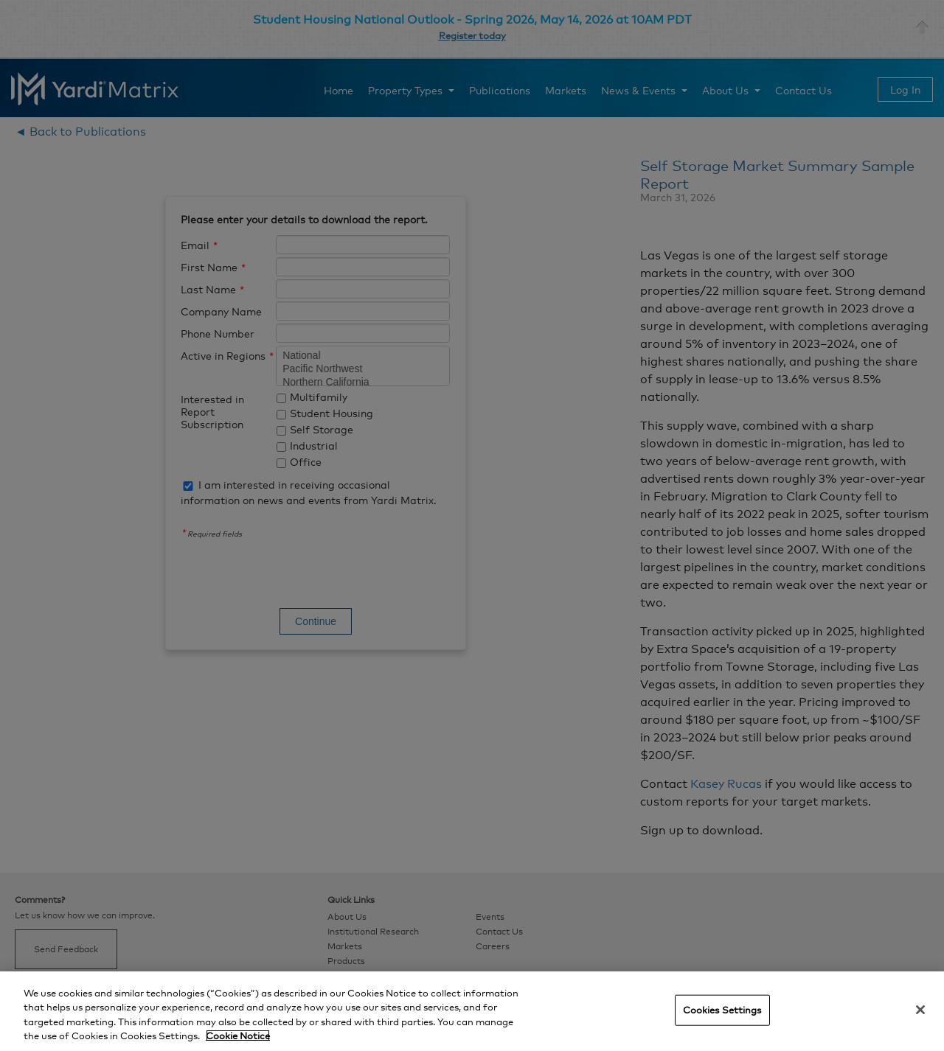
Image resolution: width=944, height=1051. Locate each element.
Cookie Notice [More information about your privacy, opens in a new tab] (238, 1035)
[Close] (920, 1010)
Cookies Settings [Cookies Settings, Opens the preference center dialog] (722, 1010)
